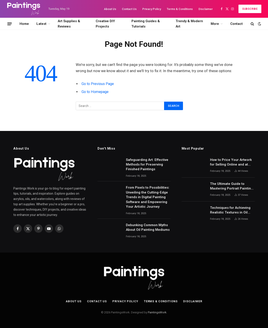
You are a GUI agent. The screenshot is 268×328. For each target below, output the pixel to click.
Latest (41, 24)
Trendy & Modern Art (189, 23)
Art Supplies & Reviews (69, 23)
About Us (110, 9)
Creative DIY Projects (105, 23)
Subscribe (250, 8)
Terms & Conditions (180, 9)
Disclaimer (206, 9)
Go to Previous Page (98, 84)
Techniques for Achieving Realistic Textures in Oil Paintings (230, 210)
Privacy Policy (151, 9)
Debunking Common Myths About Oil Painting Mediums (148, 227)
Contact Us (129, 9)
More (215, 24)
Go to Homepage (95, 92)
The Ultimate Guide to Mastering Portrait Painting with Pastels (231, 186)
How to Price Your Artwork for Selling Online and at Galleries (231, 162)
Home (24, 24)
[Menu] (9, 24)
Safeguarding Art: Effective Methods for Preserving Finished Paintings (147, 164)
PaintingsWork (157, 312)
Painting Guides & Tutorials (145, 23)
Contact (236, 24)
